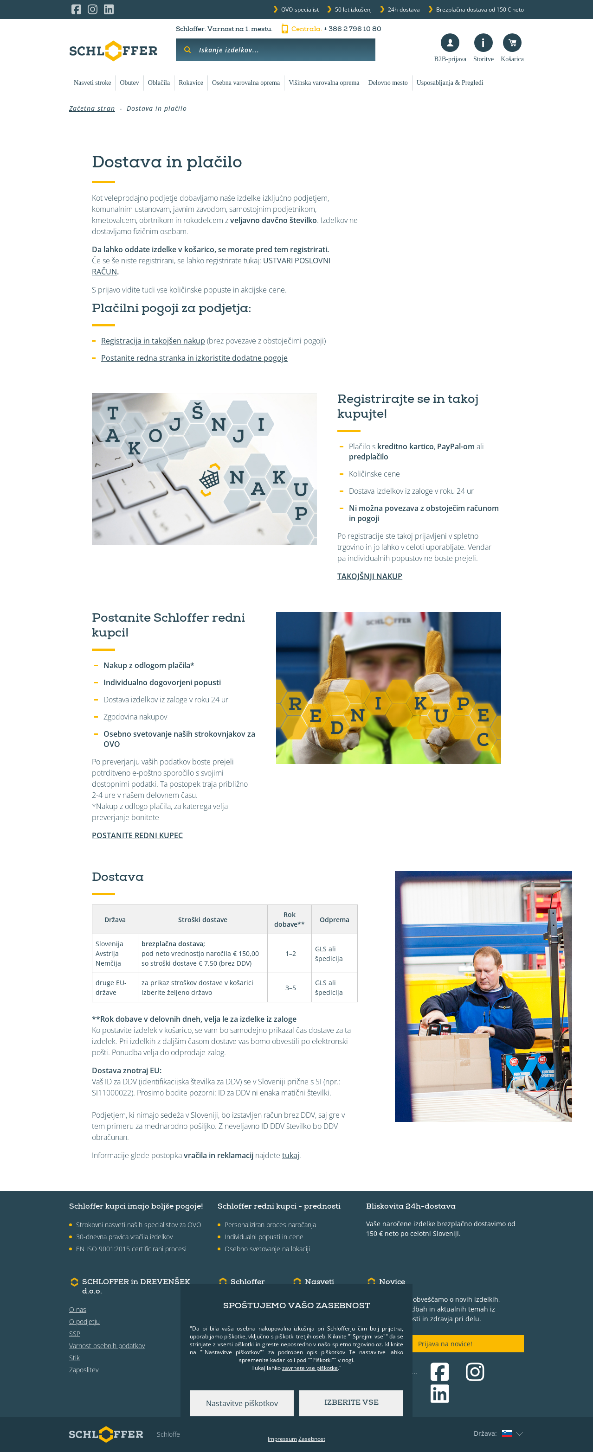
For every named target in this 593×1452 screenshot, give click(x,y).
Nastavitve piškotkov (242, 1403)
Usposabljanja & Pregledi (450, 82)
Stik (74, 1357)
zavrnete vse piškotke (310, 1368)
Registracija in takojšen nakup (153, 341)
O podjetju (84, 1321)
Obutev (129, 82)
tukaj (290, 1155)
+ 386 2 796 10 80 (330, 29)
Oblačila (159, 82)
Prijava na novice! (445, 1343)
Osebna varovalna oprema (246, 82)
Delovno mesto (388, 82)
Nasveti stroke (92, 82)
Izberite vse (351, 1403)
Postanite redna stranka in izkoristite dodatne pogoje (194, 358)
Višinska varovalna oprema (324, 82)
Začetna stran (92, 108)
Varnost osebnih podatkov (107, 1345)
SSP (74, 1333)
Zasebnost (311, 1439)
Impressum (282, 1439)
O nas (77, 1309)
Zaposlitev (83, 1369)
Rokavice (191, 82)
